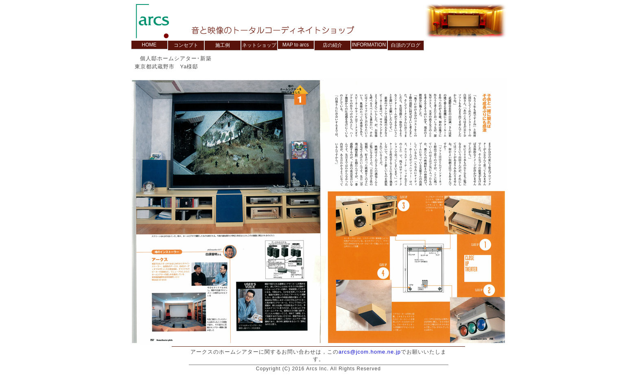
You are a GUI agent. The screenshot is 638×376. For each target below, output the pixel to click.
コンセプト (186, 45)
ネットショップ (259, 45)
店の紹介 (332, 45)
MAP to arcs (295, 45)
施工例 (222, 45)
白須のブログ (405, 45)
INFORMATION (369, 45)
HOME (149, 45)
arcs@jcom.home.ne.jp (370, 352)
